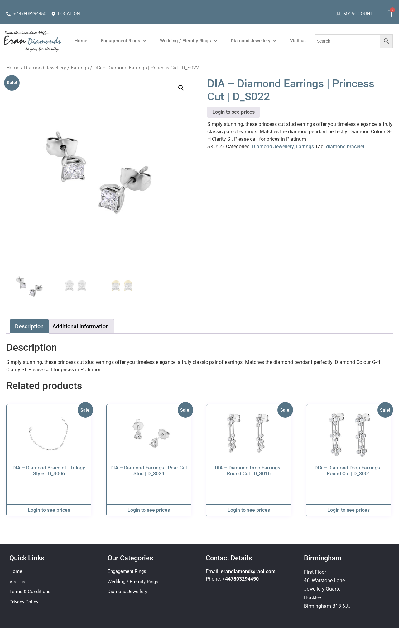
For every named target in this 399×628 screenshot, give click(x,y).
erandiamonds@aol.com (248, 571)
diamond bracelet (345, 147)
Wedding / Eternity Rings (188, 41)
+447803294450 (240, 579)
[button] (124, 41)
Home (81, 41)
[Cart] (389, 13)
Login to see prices (233, 112)
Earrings (80, 68)
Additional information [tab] (80, 326)
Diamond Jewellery (253, 41)
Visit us (298, 41)
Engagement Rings (123, 41)
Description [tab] (29, 326)
